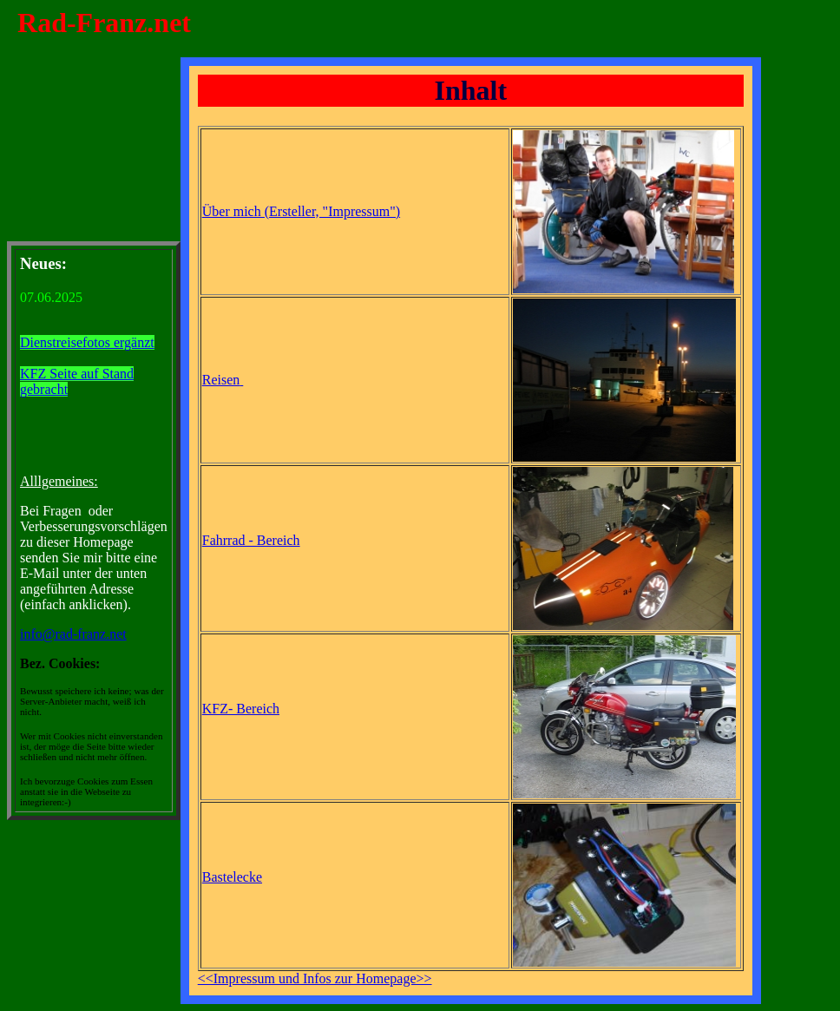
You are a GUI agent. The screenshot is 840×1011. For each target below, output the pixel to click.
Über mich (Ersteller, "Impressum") (301, 211)
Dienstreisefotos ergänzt (87, 342)
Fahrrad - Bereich (251, 540)
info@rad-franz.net (73, 634)
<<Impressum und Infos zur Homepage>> (315, 978)
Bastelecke (232, 877)
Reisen (221, 379)
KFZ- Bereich (240, 708)
